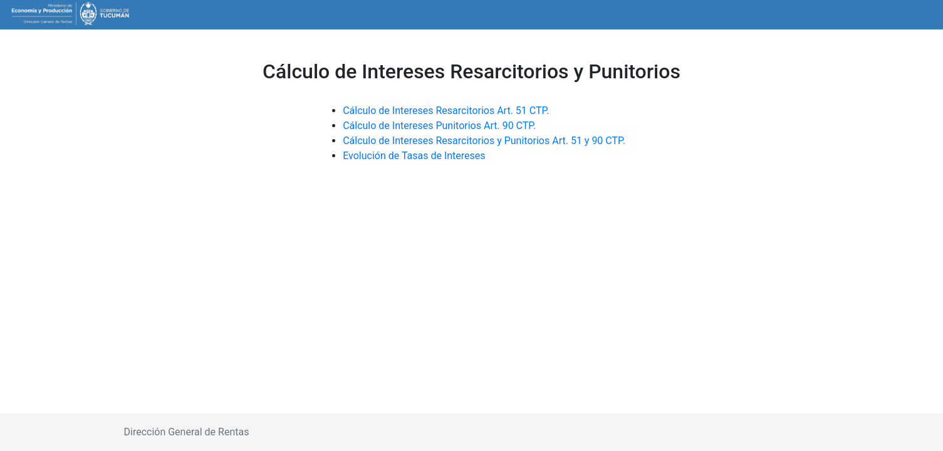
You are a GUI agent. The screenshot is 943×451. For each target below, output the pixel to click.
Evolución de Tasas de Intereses (414, 156)
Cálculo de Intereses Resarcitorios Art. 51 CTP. (447, 111)
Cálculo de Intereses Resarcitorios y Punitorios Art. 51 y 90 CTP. (484, 141)
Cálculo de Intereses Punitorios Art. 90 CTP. (440, 126)
